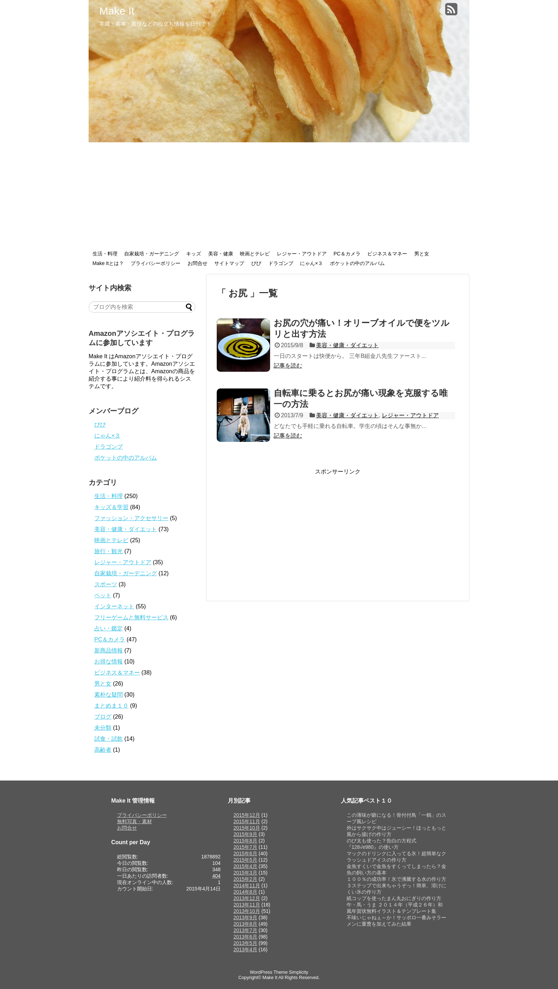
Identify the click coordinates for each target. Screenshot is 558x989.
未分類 (102, 728)
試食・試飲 (108, 739)
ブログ (102, 717)
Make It (116, 11)
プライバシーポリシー (155, 263)
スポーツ (105, 584)
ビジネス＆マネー (387, 253)
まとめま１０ (111, 706)
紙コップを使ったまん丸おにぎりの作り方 (394, 898)
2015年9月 (245, 834)
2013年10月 (246, 911)
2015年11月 (246, 821)
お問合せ (197, 263)
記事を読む (288, 366)
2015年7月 (245, 847)
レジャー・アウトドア (302, 253)
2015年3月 (245, 873)
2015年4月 (245, 866)
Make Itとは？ (108, 263)
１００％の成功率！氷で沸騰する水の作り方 (396, 879)
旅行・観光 (108, 551)
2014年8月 (245, 892)
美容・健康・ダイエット (347, 345)
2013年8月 (245, 924)
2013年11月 (246, 905)
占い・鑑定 (108, 628)
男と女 (421, 253)
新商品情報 (108, 650)
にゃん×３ (311, 263)
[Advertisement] (279, 195)
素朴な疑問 (108, 695)
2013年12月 (246, 898)
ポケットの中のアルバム (357, 263)
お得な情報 (108, 662)
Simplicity (298, 972)
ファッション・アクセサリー (131, 518)
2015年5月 (245, 860)
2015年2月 (245, 879)
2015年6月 (245, 853)
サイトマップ (229, 263)
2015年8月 (245, 840)
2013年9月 (245, 917)
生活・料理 (105, 253)
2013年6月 (245, 937)
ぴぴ (256, 263)
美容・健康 (220, 253)
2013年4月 (245, 949)
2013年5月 (245, 943)
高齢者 (102, 750)
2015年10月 (246, 828)
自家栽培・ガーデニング (151, 253)
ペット (102, 595)
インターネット (114, 606)
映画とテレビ (255, 253)
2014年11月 (246, 885)
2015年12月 (246, 815)
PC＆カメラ (346, 253)
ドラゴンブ (280, 263)
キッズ (193, 253)
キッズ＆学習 (111, 507)
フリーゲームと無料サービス (131, 617)
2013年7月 (245, 930)
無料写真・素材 (134, 821)
